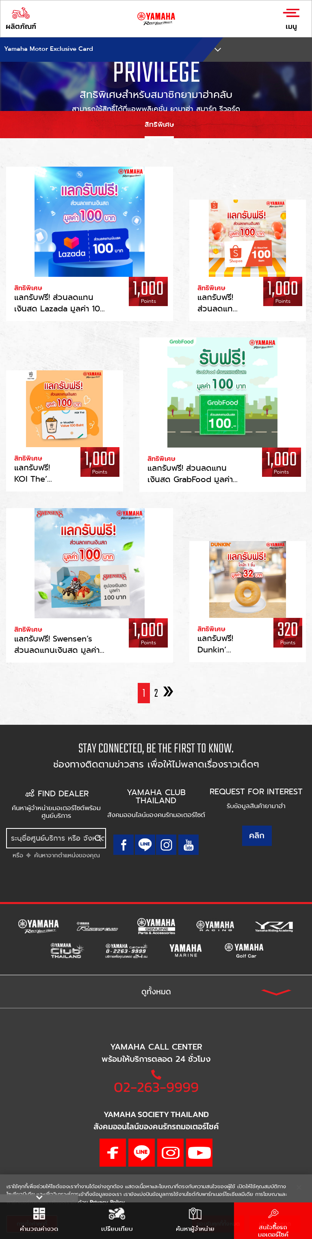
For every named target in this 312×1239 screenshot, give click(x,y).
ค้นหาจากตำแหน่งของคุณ (66, 855)
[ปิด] (299, 1187)
